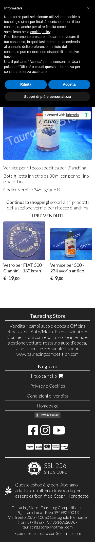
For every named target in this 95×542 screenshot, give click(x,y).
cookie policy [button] (40, 32)
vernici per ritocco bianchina (60, 207)
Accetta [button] (69, 84)
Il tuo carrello (47, 376)
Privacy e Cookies (47, 386)
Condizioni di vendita (47, 396)
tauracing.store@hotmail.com (47, 526)
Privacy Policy (49, 414)
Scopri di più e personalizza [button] (47, 97)
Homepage (48, 405)
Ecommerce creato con (47, 533)
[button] (88, 8)
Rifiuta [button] (25, 84)
